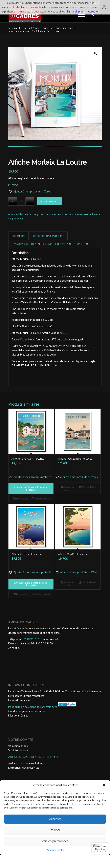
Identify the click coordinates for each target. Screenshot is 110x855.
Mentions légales (55, 849)
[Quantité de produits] (21, 201)
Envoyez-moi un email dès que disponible (30, 488)
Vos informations (18, 750)
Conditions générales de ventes (26, 711)
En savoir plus (75, 11)
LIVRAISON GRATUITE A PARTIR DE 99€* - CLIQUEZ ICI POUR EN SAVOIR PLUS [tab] (51, 244)
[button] (104, 785)
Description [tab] (19, 235)
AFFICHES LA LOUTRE (79, 214)
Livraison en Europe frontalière (26, 695)
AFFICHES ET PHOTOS (56, 214)
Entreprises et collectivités (23, 767)
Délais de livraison (19, 700)
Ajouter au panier (49, 201)
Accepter (55, 819)
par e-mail (51, 639)
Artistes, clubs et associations (25, 763)
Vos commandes (18, 745)
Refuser (55, 830)
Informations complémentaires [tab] (48, 235)
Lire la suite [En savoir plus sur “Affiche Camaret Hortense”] (20, 594)
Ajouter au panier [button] (67, 488)
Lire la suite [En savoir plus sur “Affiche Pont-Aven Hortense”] (20, 498)
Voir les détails (41, 498)
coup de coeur (15, 218)
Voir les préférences (55, 841)
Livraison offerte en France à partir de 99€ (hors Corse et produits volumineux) (54, 691)
